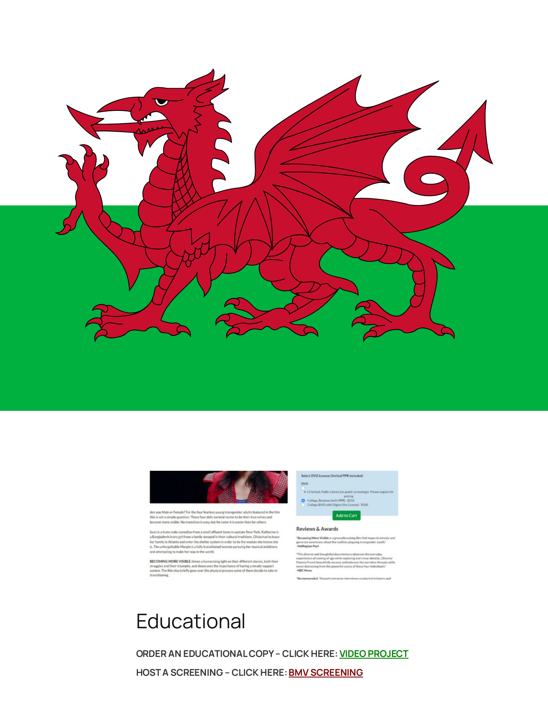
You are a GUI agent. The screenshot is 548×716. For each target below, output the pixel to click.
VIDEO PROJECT (374, 653)
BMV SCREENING (326, 672)
